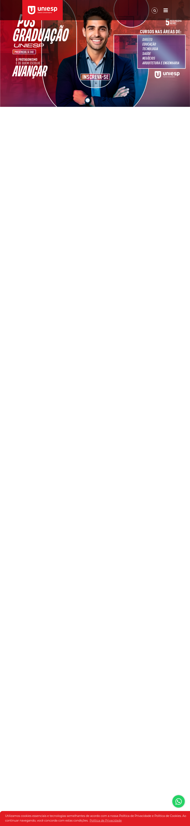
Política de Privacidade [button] (106, 820)
